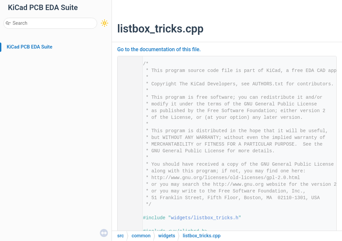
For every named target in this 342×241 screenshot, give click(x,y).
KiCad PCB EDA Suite (29, 47)
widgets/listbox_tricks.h (204, 218)
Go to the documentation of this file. (159, 50)
